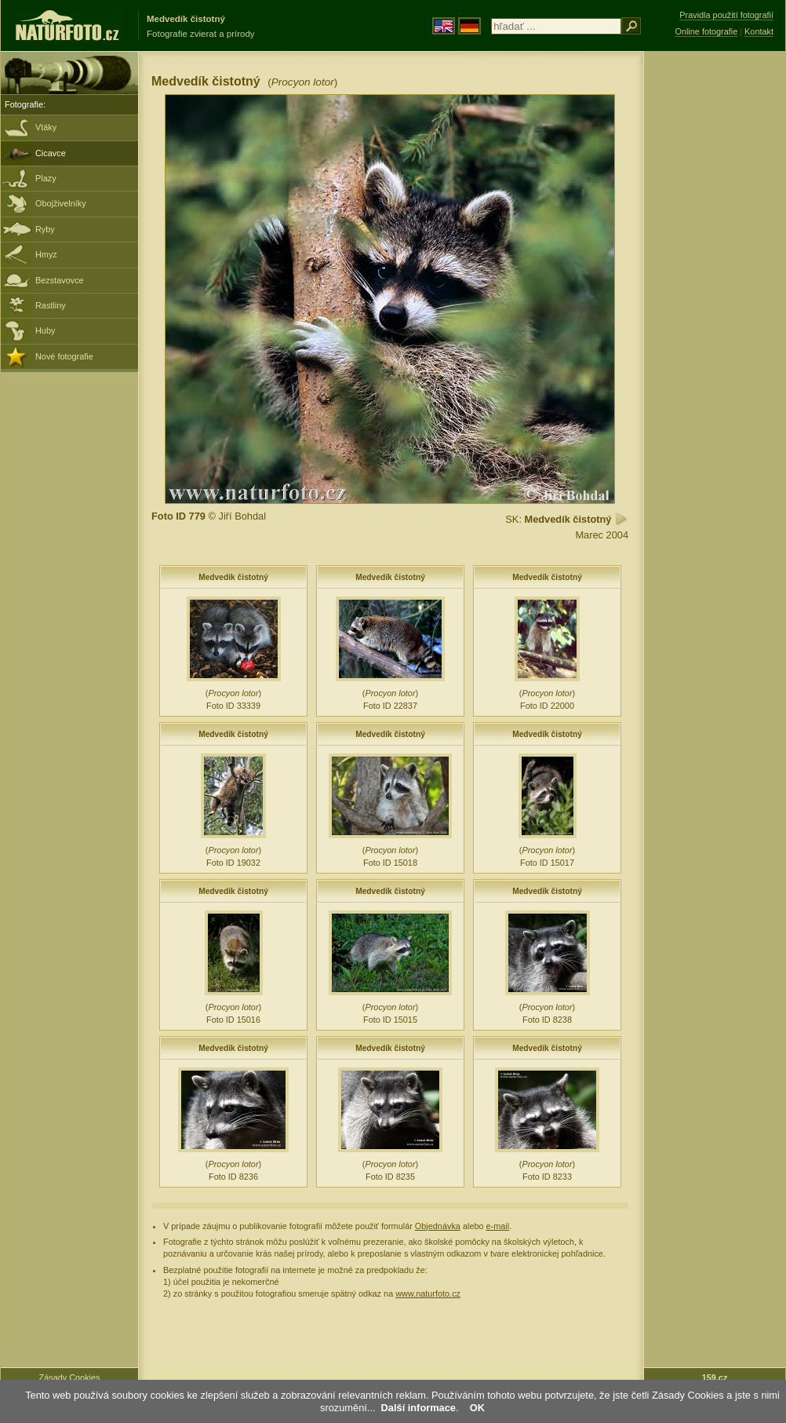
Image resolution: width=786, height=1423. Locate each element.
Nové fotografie (64, 356)
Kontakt (758, 31)
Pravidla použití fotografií (726, 15)
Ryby (45, 229)
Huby (45, 330)
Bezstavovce (59, 280)
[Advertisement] (714, 302)
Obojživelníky (60, 203)
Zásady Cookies (69, 1377)
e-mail (498, 1226)
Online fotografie (706, 31)
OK (477, 1408)
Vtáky (45, 127)
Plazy (45, 178)
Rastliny (50, 305)
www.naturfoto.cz (427, 1293)
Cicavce (50, 153)
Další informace (418, 1408)
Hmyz (46, 254)
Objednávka (437, 1226)
